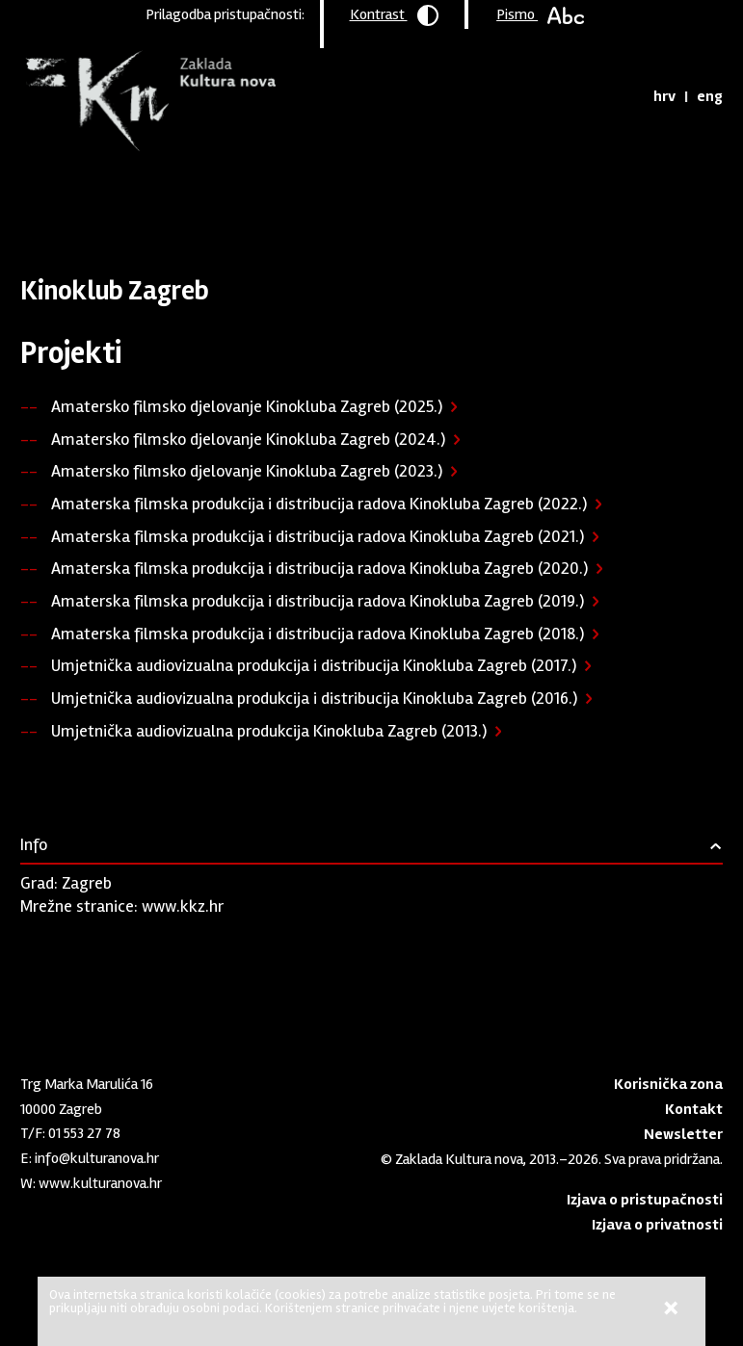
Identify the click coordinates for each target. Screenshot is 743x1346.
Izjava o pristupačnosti (645, 1199)
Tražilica (621, 96)
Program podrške (152, 197)
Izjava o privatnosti (657, 1224)
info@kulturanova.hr (97, 1158)
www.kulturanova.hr (100, 1183)
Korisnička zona (668, 1084)
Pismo (540, 14)
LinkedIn (30, 1220)
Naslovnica (53, 197)
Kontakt (694, 1109)
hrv (664, 96)
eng (710, 96)
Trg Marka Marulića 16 (86, 1084)
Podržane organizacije (284, 197)
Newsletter (683, 1134)
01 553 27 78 (84, 1133)
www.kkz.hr (183, 906)
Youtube (61, 1220)
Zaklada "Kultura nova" (148, 102)
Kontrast (394, 15)
